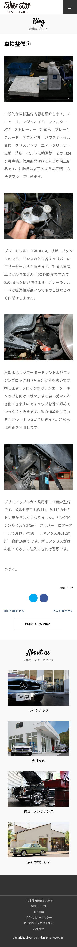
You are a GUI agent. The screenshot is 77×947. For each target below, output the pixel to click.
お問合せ (38, 929)
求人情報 (38, 912)
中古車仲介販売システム (38, 900)
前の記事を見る (14, 611)
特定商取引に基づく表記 (38, 923)
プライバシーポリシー (38, 917)
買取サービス (39, 906)
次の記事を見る (63, 611)
